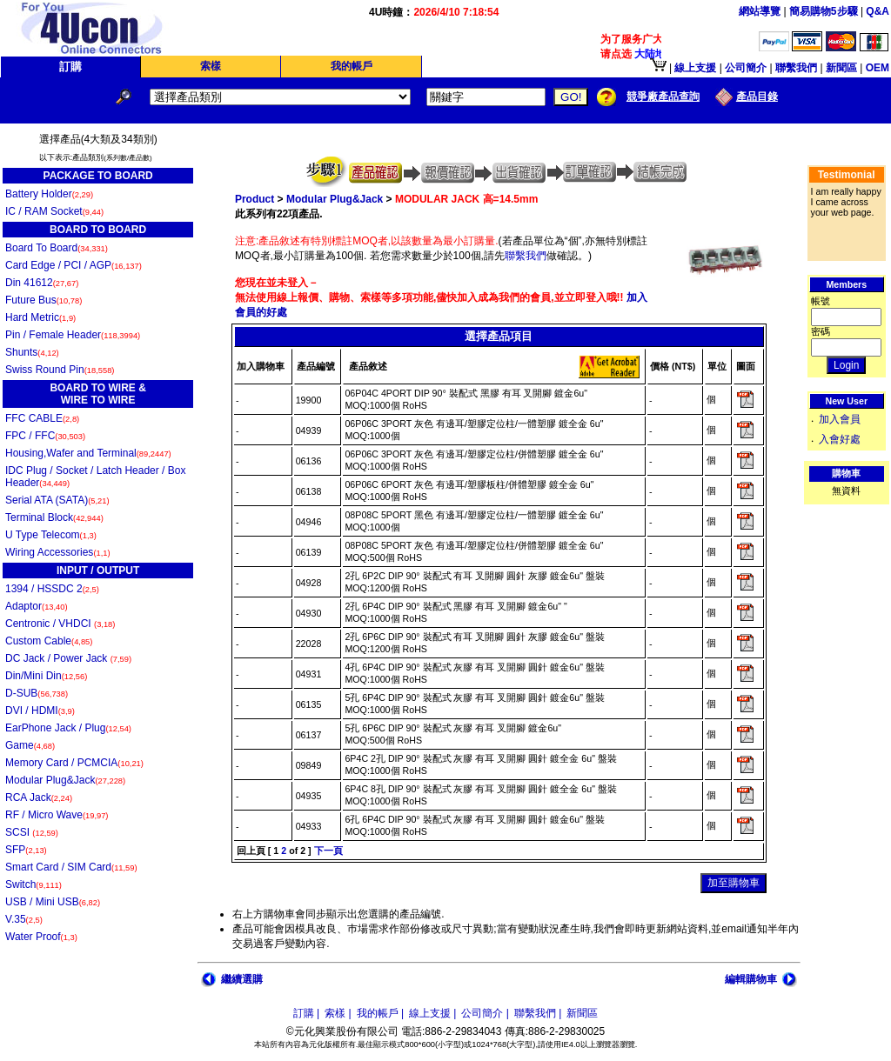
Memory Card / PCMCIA (74, 763)
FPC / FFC (45, 436)
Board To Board (56, 248)
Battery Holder (49, 194)
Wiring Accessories (58, 552)
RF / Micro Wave (56, 815)
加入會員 (840, 419)
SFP (26, 850)
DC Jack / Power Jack (68, 658)
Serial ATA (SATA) (57, 500)
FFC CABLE (42, 418)
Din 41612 (41, 283)
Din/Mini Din (46, 676)
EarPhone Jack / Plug (68, 728)
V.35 (24, 919)
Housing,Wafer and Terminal (88, 453)
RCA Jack (38, 797)
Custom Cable (48, 641)
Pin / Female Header (72, 335)
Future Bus (43, 300)
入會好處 (840, 439)
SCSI (31, 832)
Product (254, 199)
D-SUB (36, 693)
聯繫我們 (525, 256)
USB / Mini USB (52, 902)
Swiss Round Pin (59, 370)
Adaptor (36, 606)
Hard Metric (40, 317)
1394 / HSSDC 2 (52, 589)
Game (30, 745)
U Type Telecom (51, 535)
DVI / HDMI (40, 710)
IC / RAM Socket (54, 211)
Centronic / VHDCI (60, 623)
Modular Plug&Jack (65, 780)
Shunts (32, 352)
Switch (33, 884)
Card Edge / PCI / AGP (73, 265)
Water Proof (41, 937)
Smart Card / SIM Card (71, 867)
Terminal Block (54, 517)
